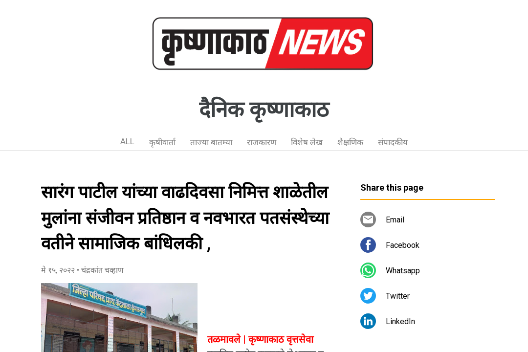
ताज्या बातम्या (211, 142)
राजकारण (261, 142)
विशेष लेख (307, 142)
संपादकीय (393, 142)
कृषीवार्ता (162, 142)
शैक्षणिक (350, 142)
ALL (127, 141)
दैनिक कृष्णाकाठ (264, 109)
